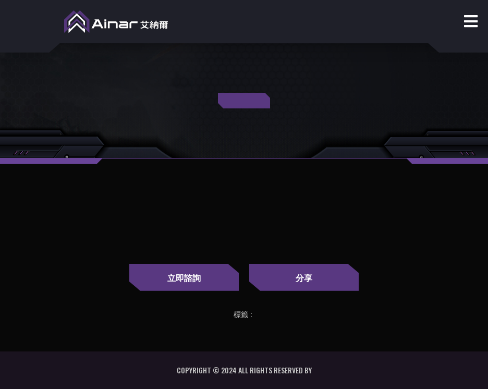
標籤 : (243, 314)
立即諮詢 (184, 277)
